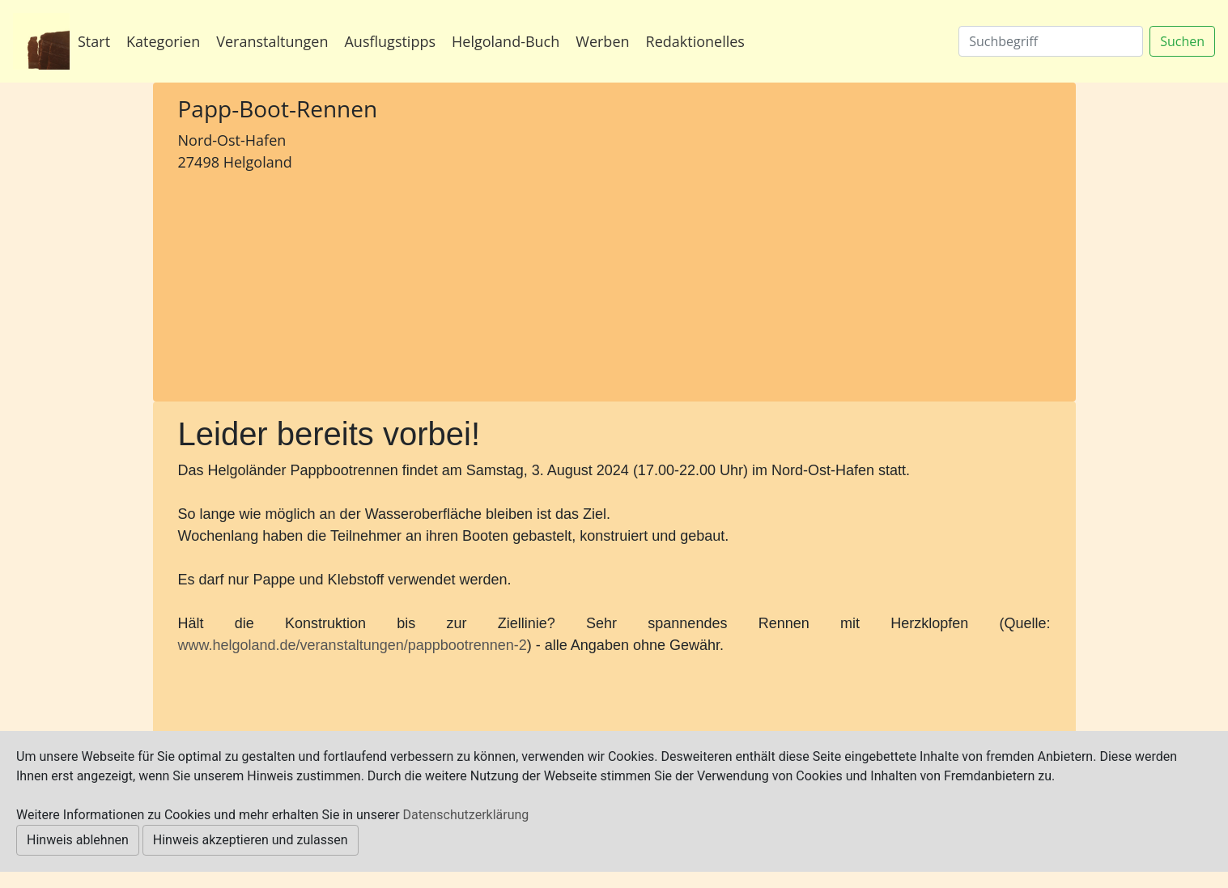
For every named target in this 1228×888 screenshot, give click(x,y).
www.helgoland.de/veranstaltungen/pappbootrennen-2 (352, 645)
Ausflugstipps (390, 41)
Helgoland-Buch (505, 41)
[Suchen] (1050, 41)
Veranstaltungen (272, 41)
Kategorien (163, 41)
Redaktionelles (695, 41)
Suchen (1182, 41)
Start (94, 41)
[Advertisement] (315, 284)
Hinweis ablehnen (78, 840)
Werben (602, 41)
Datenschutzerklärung (466, 814)
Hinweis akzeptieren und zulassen (250, 840)
